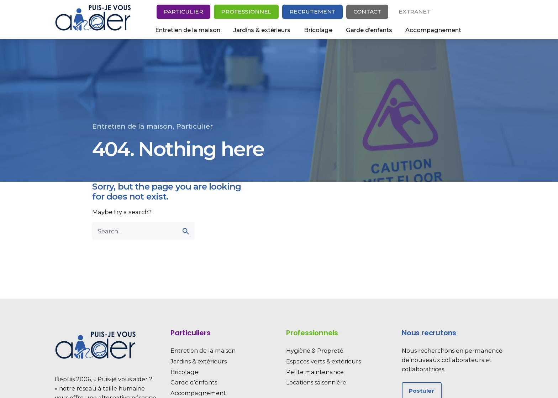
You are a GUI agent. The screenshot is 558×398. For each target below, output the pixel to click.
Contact (367, 11)
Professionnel (246, 11)
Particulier (183, 11)
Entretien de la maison (132, 126)
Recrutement (312, 11)
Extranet (415, 11)
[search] (186, 231)
